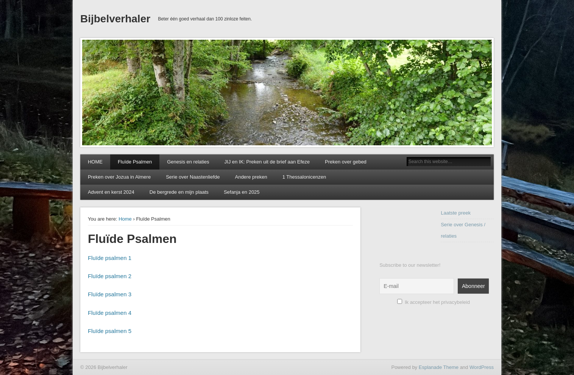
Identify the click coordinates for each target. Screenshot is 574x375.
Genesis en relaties (188, 162)
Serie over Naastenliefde (193, 177)
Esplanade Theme (439, 367)
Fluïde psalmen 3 (109, 294)
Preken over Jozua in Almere (119, 177)
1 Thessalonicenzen (304, 177)
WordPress (481, 367)
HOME (95, 162)
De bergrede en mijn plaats (179, 192)
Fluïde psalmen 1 (109, 258)
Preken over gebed (346, 162)
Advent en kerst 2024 (111, 192)
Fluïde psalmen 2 (109, 276)
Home (125, 219)
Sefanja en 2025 (242, 192)
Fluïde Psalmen (135, 162)
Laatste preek (456, 213)
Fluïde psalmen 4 (109, 313)
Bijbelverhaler (115, 19)
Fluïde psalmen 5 (109, 331)
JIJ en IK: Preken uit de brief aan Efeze (267, 162)
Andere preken (251, 177)
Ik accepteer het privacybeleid (433, 302)
